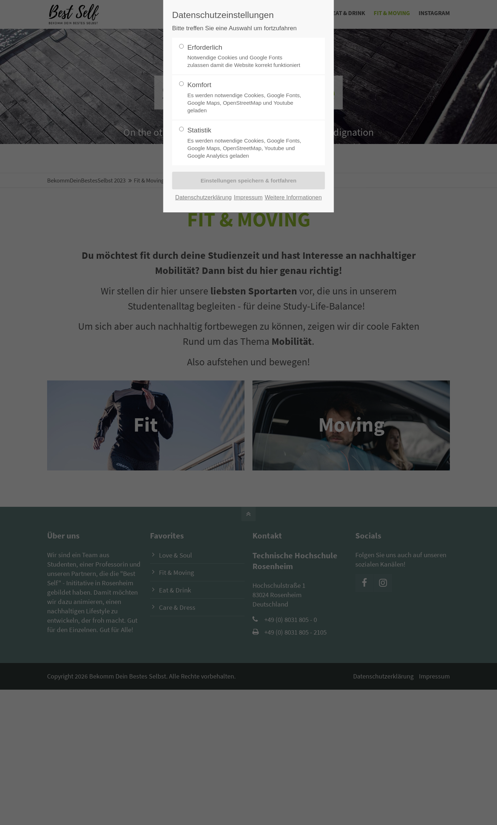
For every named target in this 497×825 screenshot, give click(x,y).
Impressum (248, 197)
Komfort (245, 97)
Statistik (245, 142)
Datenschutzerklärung (203, 197)
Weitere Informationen (293, 197)
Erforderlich (245, 56)
